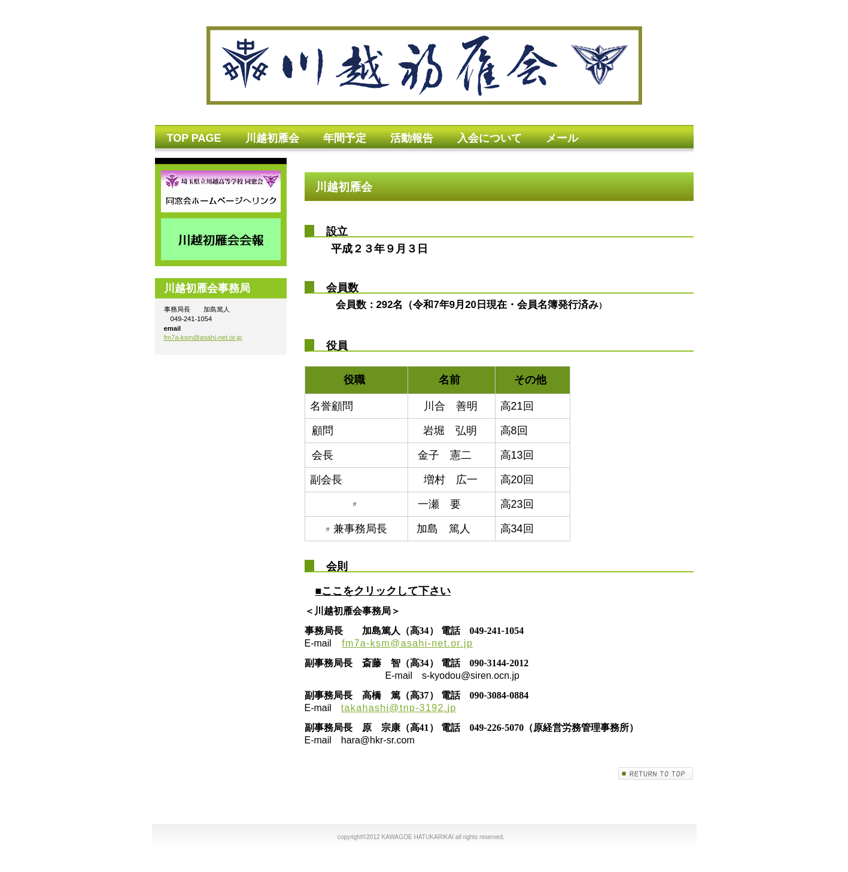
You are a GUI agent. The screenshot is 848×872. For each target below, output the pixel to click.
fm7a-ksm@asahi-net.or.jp (407, 643)
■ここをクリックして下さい (383, 591)
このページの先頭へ (656, 773)
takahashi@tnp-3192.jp (399, 708)
